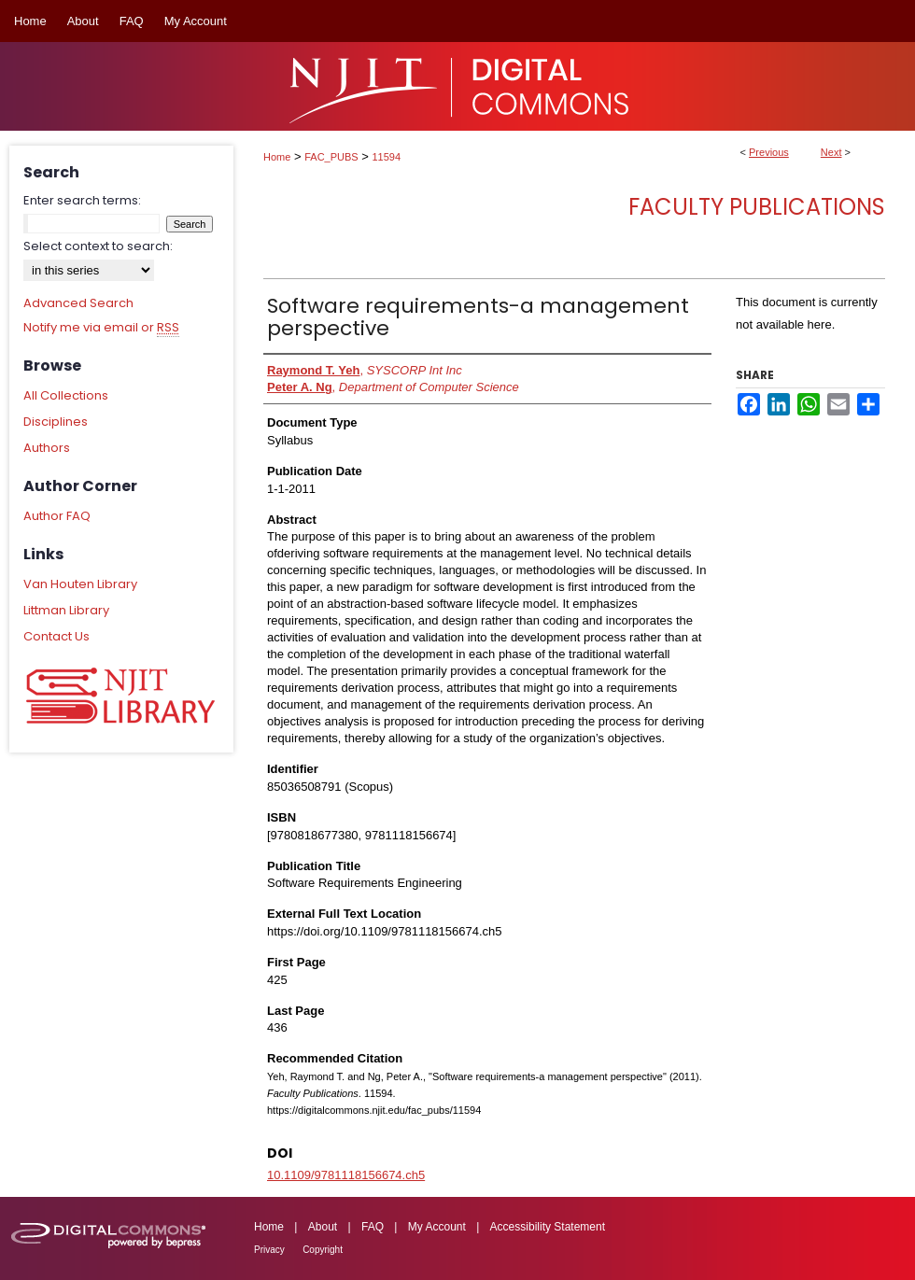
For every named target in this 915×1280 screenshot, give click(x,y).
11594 (387, 156)
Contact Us (56, 636)
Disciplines (55, 421)
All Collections (65, 395)
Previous (769, 152)
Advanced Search (78, 303)
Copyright (323, 1250)
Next (831, 152)
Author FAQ (57, 516)
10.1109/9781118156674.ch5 (346, 1175)
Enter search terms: (82, 200)
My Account (437, 1226)
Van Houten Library (80, 584)
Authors (46, 448)
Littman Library (66, 610)
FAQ (372, 1226)
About (322, 1226)
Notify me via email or (101, 327)
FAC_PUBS (331, 156)
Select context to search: (98, 246)
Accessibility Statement (547, 1226)
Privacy (269, 1250)
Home (276, 156)
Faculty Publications (756, 206)
